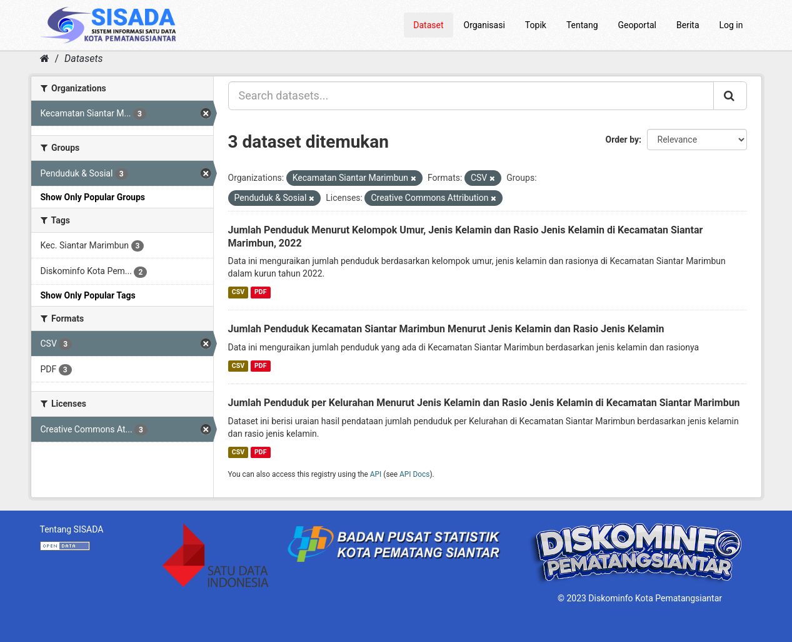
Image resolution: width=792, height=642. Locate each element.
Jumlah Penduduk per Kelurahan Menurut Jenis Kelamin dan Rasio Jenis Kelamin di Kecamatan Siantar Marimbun (484, 403)
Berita (687, 25)
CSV (238, 292)
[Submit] (730, 95)
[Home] (44, 58)
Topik (535, 25)
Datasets (83, 58)
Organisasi (484, 25)
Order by (622, 140)
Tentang (582, 25)
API (376, 474)
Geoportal (637, 25)
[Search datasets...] (471, 95)
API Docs (414, 474)
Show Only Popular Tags (88, 295)
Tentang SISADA (72, 529)
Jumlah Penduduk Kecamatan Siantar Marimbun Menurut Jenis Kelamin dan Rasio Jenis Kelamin (446, 329)
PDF (260, 292)
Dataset (428, 25)
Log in (731, 25)
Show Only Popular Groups (93, 197)
